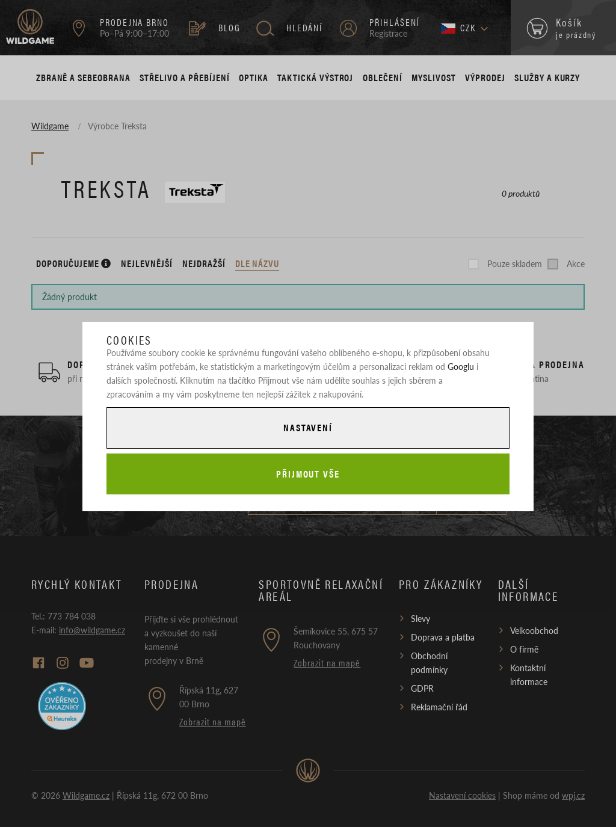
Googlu (461, 366)
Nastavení (308, 427)
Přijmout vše (308, 474)
